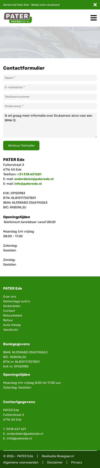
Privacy (76, 462)
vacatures (52, 4)
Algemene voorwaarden (20, 462)
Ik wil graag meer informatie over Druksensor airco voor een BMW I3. (50, 125)
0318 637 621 (16, 429)
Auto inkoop (12, 325)
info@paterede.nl (28, 184)
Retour (8, 320)
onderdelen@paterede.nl (34, 179)
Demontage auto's (16, 301)
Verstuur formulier (21, 145)
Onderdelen (12, 306)
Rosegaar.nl (65, 456)
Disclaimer (55, 462)
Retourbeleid (12, 315)
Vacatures (10, 329)
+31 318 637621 (29, 174)
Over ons (9, 296)
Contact (9, 311)
